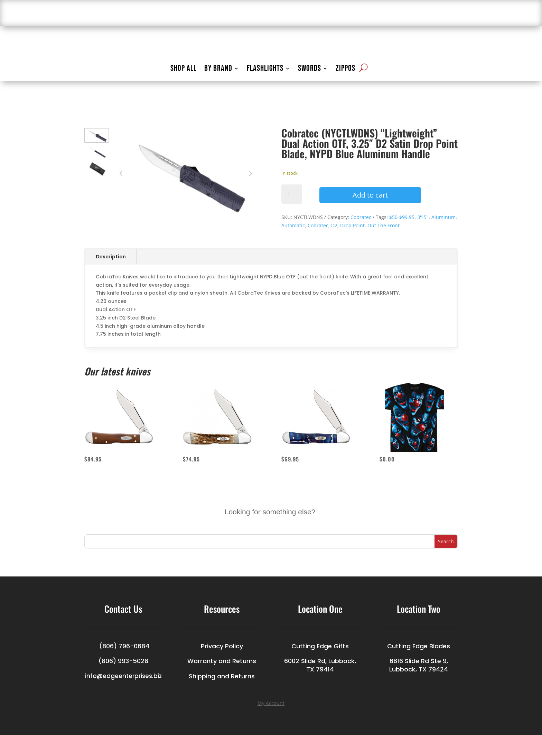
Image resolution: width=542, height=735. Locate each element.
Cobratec (361, 217)
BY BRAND (218, 69)
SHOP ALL (183, 69)
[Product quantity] (291, 194)
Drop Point (352, 225)
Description (111, 256)
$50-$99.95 (401, 217)
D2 (334, 225)
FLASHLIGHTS (265, 69)
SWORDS (309, 69)
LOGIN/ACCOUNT (399, 14)
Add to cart (370, 195)
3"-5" (423, 217)
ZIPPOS (345, 69)
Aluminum (443, 217)
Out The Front (383, 225)
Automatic (293, 225)
